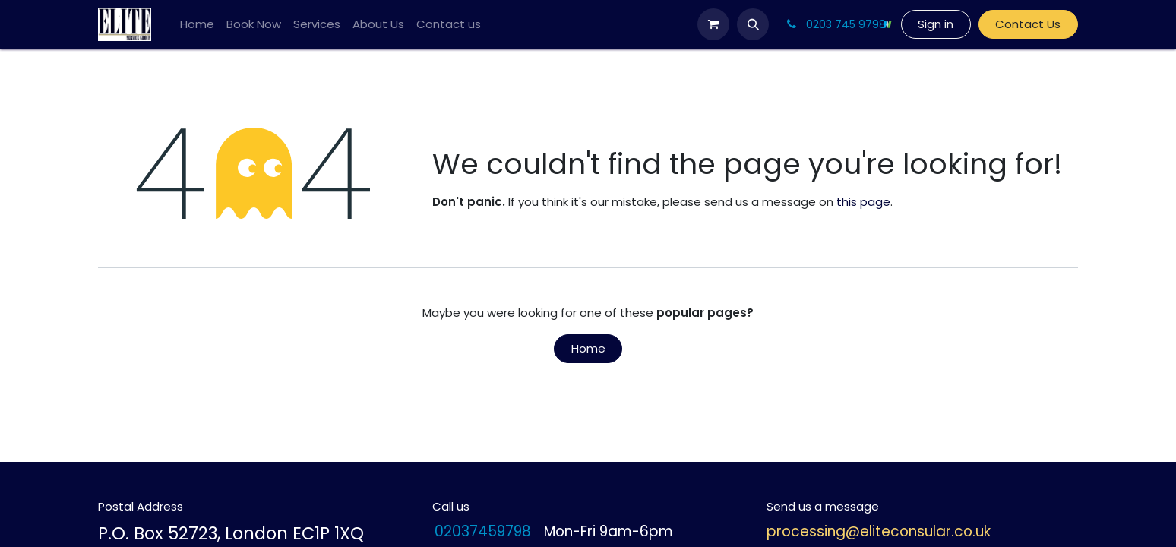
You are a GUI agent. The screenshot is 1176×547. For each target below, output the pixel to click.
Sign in (935, 24)
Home (588, 348)
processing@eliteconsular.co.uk (879, 531)
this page (863, 202)
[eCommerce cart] (713, 24)
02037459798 (483, 532)
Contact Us (1028, 24)
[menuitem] (197, 25)
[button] (753, 24)
